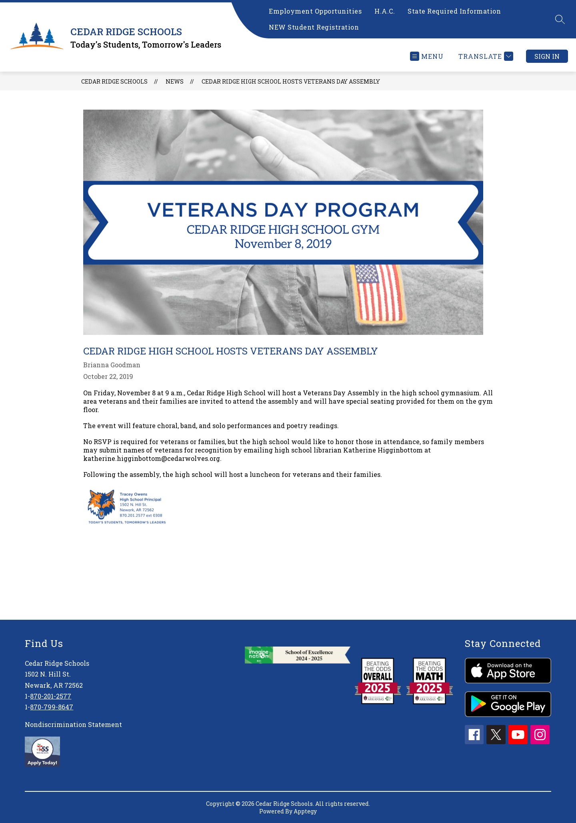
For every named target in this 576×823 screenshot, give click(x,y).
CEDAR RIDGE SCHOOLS (114, 81)
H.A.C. (384, 11)
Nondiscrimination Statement (73, 724)
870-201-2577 (50, 696)
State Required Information (454, 11)
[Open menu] (427, 56)
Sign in (547, 56)
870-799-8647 (51, 707)
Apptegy (305, 811)
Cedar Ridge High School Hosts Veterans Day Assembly (291, 81)
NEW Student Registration (314, 27)
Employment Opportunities (315, 11)
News (175, 81)
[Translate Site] (484, 56)
